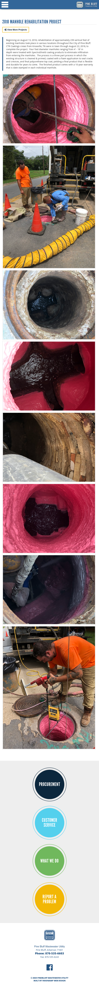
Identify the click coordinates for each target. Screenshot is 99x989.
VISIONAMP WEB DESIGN (54, 980)
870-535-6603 (54, 953)
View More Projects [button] (15, 29)
